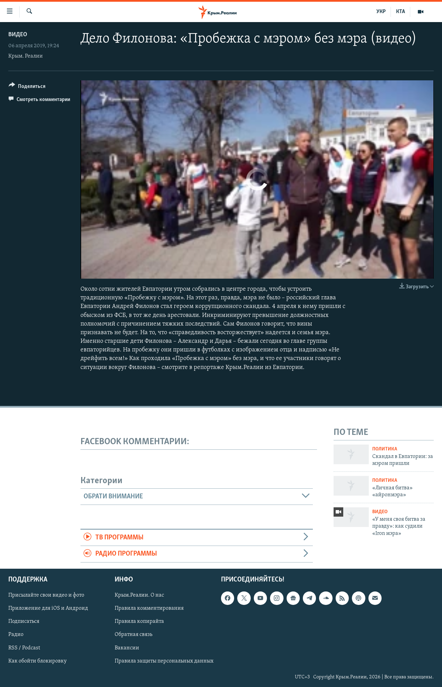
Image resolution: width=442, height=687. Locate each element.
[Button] (27, 87)
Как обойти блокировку (37, 661)
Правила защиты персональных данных (164, 661)
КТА (400, 11)
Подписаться (23, 621)
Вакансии (127, 647)
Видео (17, 34)
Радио (15, 634)
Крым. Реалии (25, 56)
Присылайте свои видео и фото (46, 595)
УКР (381, 11)
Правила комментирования (149, 608)
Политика (384, 449)
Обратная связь (133, 634)
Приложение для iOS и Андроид (48, 608)
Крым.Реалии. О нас (139, 595)
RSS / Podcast (24, 647)
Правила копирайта (139, 621)
